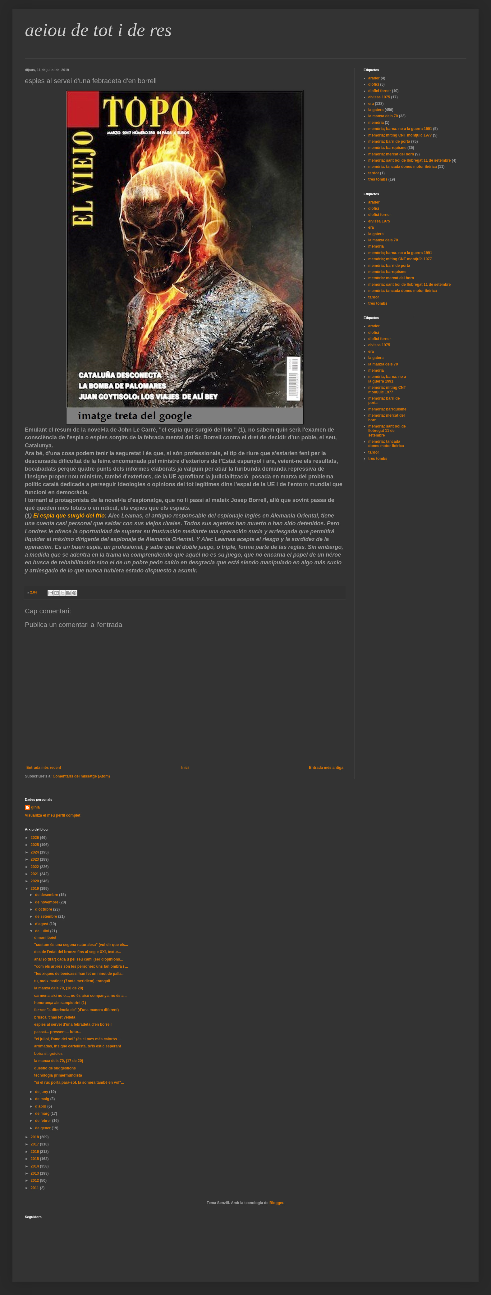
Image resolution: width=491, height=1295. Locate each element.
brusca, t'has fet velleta (54, 1017)
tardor (373, 173)
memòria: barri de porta (389, 141)
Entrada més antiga (326, 767)
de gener (43, 1128)
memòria (376, 122)
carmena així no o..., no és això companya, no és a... (80, 995)
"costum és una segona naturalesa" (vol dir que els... (81, 945)
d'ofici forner (379, 91)
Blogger (276, 1203)
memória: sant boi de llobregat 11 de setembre (409, 160)
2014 (35, 1166)
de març (42, 1113)
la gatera (375, 110)
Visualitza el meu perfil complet (52, 815)
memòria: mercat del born (391, 154)
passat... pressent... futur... (57, 1032)
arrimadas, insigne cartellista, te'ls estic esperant (77, 1046)
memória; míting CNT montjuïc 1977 (400, 135)
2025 (35, 845)
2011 (35, 1188)
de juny (42, 1092)
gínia (35, 807)
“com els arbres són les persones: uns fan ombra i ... (81, 966)
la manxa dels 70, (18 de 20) (58, 988)
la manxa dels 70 (383, 116)
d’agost (42, 924)
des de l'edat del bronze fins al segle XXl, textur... (77, 952)
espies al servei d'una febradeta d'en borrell (73, 1024)
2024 (35, 852)
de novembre (47, 902)
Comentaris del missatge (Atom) (81, 776)
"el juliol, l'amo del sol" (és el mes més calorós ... (77, 1039)
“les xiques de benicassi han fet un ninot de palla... (79, 973)
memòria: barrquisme (387, 148)
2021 (35, 874)
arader (374, 78)
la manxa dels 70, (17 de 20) (58, 1061)
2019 (35, 888)
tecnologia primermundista (58, 1075)
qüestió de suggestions (55, 1068)
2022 (35, 867)
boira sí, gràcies (48, 1053)
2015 (35, 1159)
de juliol (42, 931)
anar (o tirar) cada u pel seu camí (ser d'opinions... (78, 959)
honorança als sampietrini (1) (60, 1003)
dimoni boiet (45, 937)
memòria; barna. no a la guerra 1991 (400, 129)
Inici (185, 767)
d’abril (41, 1106)
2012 (35, 1180)
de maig (42, 1099)
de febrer (43, 1120)
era (371, 103)
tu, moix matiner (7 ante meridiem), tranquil (72, 981)
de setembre (46, 916)
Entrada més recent (43, 767)
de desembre (47, 895)
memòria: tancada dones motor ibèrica (402, 166)
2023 (35, 859)
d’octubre (44, 909)
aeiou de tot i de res (98, 30)
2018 (35, 1137)
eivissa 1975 (379, 97)
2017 (35, 1144)
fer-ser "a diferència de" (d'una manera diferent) (76, 1010)
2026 (35, 838)
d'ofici (373, 84)
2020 (35, 881)
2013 (35, 1173)
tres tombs (377, 179)
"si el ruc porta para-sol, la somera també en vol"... (79, 1082)
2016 (35, 1151)
